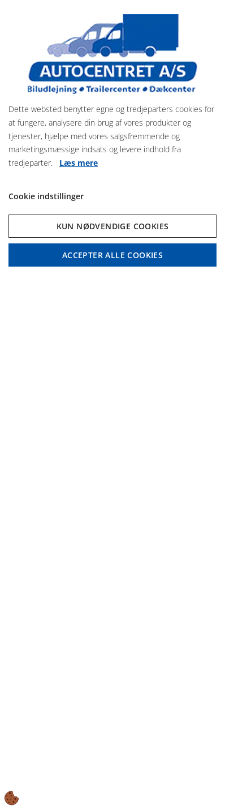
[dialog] (112, 405)
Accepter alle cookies (112, 255)
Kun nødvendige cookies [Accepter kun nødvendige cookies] (113, 226)
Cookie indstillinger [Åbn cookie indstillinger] (46, 196)
